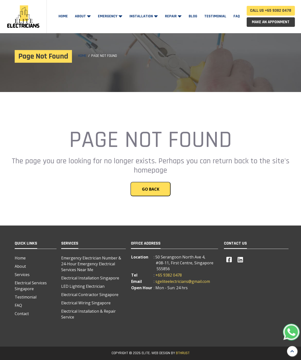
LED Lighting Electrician (82, 286)
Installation (141, 16)
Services (22, 274)
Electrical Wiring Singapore (86, 303)
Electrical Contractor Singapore (89, 294)
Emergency (108, 16)
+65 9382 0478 (168, 275)
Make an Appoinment (270, 22)
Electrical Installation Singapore (90, 278)
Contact (22, 313)
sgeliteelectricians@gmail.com (182, 281)
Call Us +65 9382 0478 (270, 10)
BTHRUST (183, 353)
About (81, 16)
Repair (171, 16)
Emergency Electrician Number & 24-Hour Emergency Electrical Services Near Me (91, 263)
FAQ (236, 16)
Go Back (150, 189)
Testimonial (215, 16)
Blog (193, 16)
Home (63, 16)
